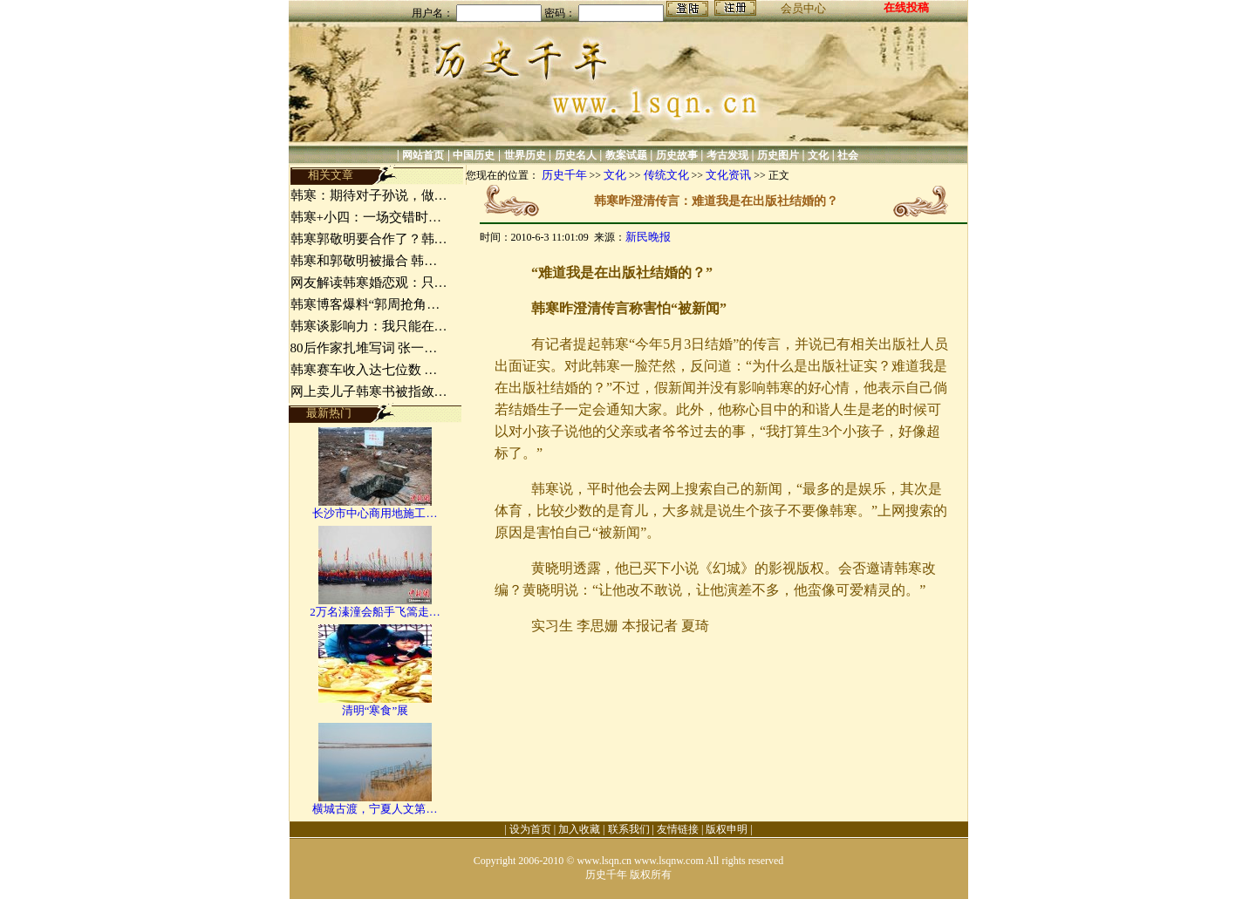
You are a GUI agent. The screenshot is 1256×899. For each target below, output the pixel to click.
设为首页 (530, 829)
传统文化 (666, 174)
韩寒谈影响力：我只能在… (368, 326)
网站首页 (423, 155)
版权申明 (726, 829)
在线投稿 (906, 7)
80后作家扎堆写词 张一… (364, 348)
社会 (847, 155)
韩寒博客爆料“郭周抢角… (365, 304)
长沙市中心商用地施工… (374, 513)
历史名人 (576, 155)
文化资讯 (728, 174)
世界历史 (525, 155)
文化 (818, 155)
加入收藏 (579, 829)
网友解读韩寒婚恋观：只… (368, 282)
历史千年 (564, 174)
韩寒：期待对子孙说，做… (368, 195)
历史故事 (677, 155)
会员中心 (803, 8)
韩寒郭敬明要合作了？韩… (368, 239)
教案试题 (626, 155)
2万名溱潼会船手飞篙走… (375, 611)
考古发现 (727, 155)
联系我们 (629, 829)
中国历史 (474, 155)
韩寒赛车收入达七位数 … (364, 370)
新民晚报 (648, 236)
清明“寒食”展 (375, 710)
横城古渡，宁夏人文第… (374, 808)
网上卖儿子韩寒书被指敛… (368, 391)
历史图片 (778, 155)
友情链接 (678, 829)
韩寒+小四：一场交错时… (365, 217)
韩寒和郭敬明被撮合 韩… (364, 261)
